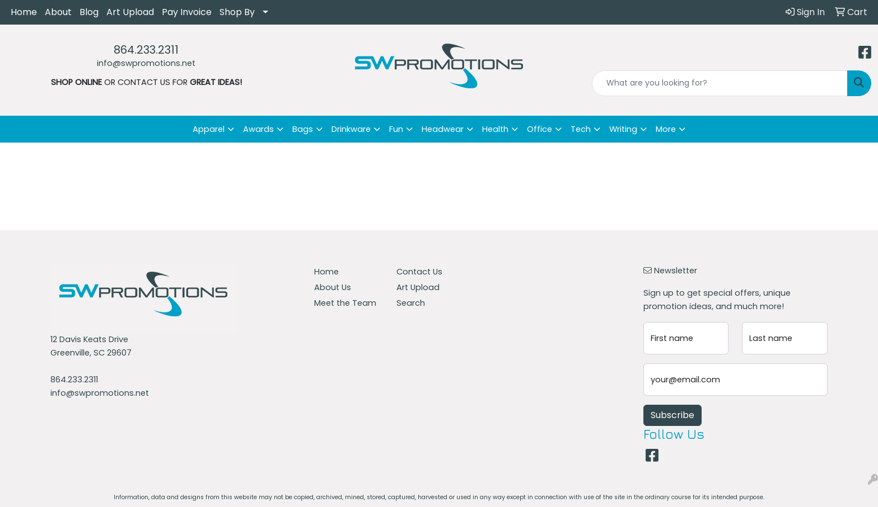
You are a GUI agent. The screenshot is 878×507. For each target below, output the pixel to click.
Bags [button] (302, 129)
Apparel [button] (209, 129)
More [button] (666, 129)
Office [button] (539, 129)
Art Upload (130, 12)
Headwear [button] (443, 129)
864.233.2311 (146, 50)
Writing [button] (623, 129)
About (58, 12)
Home (24, 12)
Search (410, 303)
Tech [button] (581, 129)
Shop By (237, 12)
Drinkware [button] (351, 129)
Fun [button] (396, 129)
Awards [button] (258, 129)
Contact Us (419, 271)
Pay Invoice (187, 12)
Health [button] (495, 129)
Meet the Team (345, 303)
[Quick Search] (720, 83)
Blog (89, 12)
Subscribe (672, 415)
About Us (332, 287)
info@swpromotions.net (146, 63)
